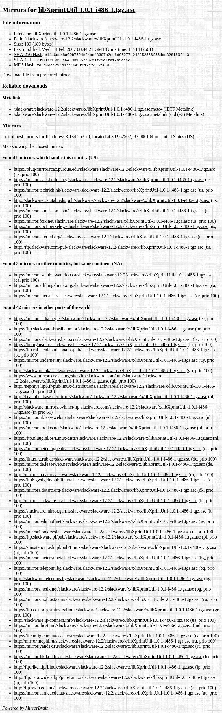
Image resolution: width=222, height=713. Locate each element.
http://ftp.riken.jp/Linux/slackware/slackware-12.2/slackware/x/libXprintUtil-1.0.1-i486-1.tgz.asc (104, 666)
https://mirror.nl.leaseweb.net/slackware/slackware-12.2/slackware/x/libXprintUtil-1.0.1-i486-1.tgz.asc (109, 417)
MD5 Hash (24, 64)
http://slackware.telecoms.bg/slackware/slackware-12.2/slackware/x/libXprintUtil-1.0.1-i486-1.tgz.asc (108, 578)
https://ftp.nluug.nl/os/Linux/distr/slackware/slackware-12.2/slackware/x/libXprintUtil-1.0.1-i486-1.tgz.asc (113, 438)
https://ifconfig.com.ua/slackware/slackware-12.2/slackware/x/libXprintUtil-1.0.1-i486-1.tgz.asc (103, 635)
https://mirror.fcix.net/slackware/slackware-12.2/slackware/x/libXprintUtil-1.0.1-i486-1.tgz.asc (102, 221)
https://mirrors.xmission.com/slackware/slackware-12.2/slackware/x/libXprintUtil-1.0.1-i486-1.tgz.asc (109, 210)
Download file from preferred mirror (36, 74)
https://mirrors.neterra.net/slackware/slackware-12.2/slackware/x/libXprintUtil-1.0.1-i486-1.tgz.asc (105, 557)
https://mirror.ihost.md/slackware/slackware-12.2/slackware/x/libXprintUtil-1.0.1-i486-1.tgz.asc (103, 625)
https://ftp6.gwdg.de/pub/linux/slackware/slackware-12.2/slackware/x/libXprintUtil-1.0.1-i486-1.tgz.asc (110, 479)
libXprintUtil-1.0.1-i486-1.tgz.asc (86, 9)
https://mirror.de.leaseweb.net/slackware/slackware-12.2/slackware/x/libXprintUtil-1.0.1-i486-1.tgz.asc (109, 464)
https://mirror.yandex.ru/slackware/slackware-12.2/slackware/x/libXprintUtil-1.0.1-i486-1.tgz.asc (104, 646)
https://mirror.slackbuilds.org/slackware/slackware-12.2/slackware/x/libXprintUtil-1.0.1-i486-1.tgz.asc (109, 179)
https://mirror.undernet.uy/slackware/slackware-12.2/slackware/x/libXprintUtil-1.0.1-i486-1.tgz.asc (106, 360)
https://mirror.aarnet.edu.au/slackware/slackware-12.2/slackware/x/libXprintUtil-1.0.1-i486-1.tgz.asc (107, 692)
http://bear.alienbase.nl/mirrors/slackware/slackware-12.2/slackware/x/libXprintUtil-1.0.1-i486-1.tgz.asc (110, 396)
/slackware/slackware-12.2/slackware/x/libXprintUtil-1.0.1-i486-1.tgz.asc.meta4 (88, 109)
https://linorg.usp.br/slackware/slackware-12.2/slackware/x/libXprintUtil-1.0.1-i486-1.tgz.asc (100, 344)
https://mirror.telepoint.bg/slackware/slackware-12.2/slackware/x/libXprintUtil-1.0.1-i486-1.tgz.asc (106, 568)
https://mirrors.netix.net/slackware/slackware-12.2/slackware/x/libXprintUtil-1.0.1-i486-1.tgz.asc (104, 588)
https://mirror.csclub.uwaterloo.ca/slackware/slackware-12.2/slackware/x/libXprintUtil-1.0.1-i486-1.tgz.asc (113, 274)
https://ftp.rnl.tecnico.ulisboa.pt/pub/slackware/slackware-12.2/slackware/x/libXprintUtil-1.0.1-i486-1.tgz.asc (115, 349)
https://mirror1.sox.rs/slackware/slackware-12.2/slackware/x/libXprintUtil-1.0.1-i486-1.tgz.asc (101, 531)
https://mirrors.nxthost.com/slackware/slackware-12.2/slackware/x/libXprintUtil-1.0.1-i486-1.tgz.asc (107, 599)
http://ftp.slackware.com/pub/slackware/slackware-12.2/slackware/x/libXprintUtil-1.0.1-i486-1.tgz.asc (108, 247)
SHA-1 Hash (26, 59)
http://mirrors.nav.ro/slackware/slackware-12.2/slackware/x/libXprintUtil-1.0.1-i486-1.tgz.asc (100, 474)
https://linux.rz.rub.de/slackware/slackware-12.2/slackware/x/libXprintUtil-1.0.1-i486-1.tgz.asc (102, 458)
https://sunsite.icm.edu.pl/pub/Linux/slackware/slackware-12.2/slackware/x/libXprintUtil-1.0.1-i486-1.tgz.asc (115, 547)
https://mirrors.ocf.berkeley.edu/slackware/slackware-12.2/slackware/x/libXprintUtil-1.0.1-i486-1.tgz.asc (111, 226)
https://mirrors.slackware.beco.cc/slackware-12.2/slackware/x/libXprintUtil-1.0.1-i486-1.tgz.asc (103, 339)
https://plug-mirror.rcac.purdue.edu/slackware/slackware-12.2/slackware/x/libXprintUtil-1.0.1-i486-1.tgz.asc (114, 169)
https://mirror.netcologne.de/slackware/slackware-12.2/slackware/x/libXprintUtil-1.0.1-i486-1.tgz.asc (107, 448)
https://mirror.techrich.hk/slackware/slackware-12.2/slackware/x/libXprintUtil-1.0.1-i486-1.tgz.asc (105, 189)
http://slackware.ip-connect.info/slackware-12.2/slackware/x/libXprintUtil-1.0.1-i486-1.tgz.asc (101, 620)
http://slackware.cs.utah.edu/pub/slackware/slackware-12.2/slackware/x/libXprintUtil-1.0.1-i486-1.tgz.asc (112, 200)
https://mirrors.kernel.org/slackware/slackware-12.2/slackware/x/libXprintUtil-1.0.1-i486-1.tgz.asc (105, 236)
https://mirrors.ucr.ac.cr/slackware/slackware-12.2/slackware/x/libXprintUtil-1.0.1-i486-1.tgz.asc (103, 295)
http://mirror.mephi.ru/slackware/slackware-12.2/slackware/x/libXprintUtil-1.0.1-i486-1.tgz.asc (102, 640)
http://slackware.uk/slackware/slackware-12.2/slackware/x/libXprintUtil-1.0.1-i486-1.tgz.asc (100, 370)
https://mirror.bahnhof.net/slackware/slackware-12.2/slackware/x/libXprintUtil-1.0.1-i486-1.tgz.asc (106, 521)
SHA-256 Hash (28, 54)
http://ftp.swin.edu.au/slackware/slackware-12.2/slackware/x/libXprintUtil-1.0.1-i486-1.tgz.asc (102, 687)
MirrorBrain (36, 707)
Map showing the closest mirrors (32, 146)
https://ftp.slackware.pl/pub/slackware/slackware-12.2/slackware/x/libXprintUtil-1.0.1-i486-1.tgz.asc (107, 536)
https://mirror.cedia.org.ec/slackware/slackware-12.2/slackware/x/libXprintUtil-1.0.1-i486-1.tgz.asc (106, 318)
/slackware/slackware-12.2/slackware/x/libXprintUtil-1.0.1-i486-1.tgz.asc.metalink (90, 114)
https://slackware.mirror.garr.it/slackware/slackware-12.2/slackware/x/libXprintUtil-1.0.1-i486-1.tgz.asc (110, 510)
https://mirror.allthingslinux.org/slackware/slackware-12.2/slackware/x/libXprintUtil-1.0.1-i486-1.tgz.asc (111, 285)
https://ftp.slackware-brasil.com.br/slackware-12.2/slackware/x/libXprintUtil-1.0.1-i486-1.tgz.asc (104, 328)
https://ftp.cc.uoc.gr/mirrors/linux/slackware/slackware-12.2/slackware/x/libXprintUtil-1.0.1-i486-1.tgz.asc (113, 609)
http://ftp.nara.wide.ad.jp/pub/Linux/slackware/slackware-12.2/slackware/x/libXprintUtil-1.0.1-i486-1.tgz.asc (115, 677)
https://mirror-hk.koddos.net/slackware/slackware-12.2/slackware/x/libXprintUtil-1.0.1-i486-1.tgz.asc (108, 656)
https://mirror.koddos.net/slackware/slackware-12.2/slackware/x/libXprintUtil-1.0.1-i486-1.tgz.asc (105, 427)
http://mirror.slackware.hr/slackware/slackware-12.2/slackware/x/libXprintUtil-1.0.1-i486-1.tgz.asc (105, 500)
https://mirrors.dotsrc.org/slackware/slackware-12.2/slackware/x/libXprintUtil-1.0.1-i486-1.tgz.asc (105, 490)
